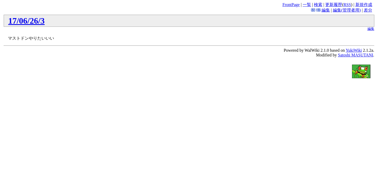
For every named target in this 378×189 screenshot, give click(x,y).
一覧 (307, 4)
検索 (318, 4)
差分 (368, 10)
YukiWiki (354, 50)
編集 (326, 10)
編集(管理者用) (347, 10)
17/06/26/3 (26, 20)
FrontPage (291, 4)
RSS (347, 4)
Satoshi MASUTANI (355, 55)
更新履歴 (333, 4)
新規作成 (363, 4)
